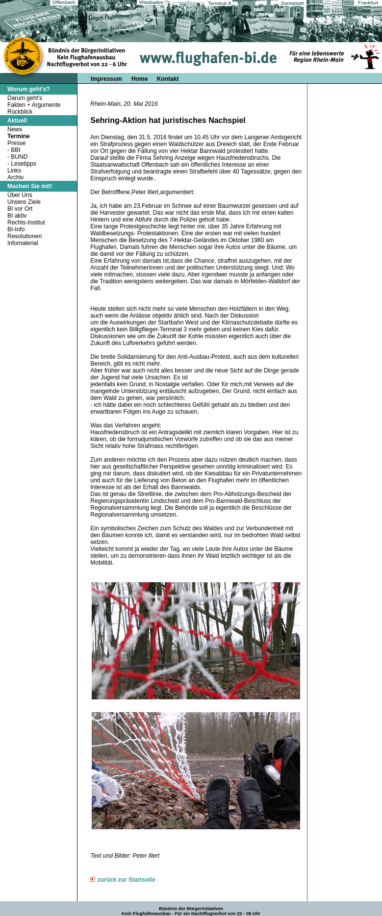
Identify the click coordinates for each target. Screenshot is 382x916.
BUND (19, 156)
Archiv (15, 177)
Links (14, 170)
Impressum (106, 78)
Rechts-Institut (26, 222)
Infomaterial (22, 243)
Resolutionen (24, 236)
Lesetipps (23, 163)
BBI (15, 150)
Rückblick (19, 111)
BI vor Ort (19, 208)
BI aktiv (16, 215)
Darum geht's (24, 98)
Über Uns (19, 195)
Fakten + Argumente (33, 104)
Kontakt (168, 78)
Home (140, 78)
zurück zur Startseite (126, 879)
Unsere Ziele (24, 201)
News (14, 129)
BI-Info (16, 229)
